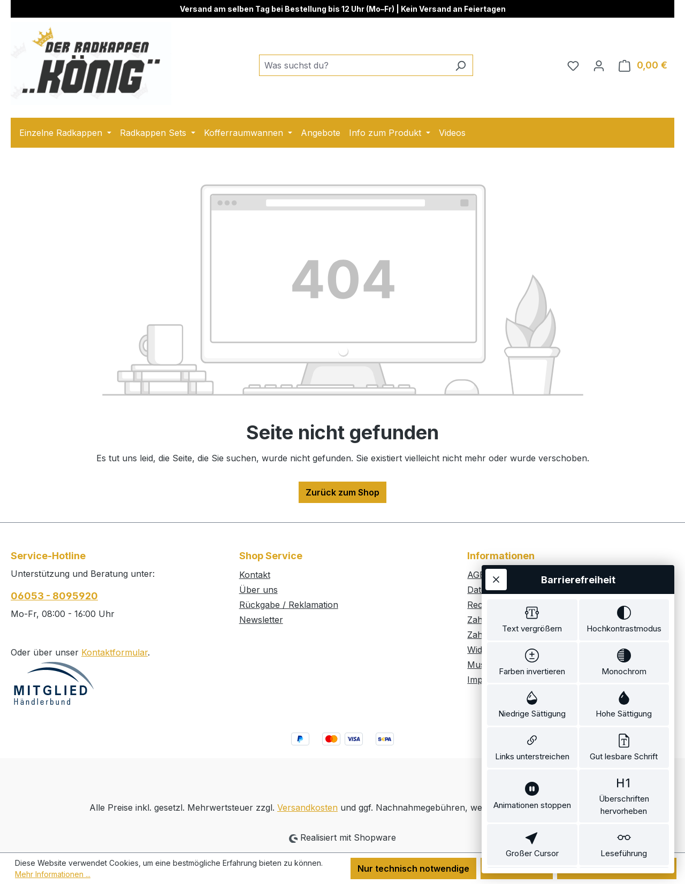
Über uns (258, 589)
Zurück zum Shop (342, 492)
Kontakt (254, 574)
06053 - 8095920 (54, 595)
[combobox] (353, 65)
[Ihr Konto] (599, 65)
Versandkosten (307, 807)
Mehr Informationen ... (52, 874)
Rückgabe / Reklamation (288, 604)
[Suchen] (460, 65)
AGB (476, 574)
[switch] (532, 555)
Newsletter (261, 619)
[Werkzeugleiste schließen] (496, 513)
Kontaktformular (114, 652)
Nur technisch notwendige (413, 868)
